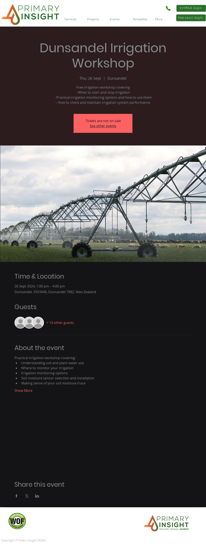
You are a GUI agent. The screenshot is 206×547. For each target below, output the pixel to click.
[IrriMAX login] (191, 8)
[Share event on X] (27, 496)
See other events (103, 126)
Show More (23, 390)
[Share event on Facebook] (16, 496)
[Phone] (168, 8)
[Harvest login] (191, 17)
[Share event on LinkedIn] (37, 496)
